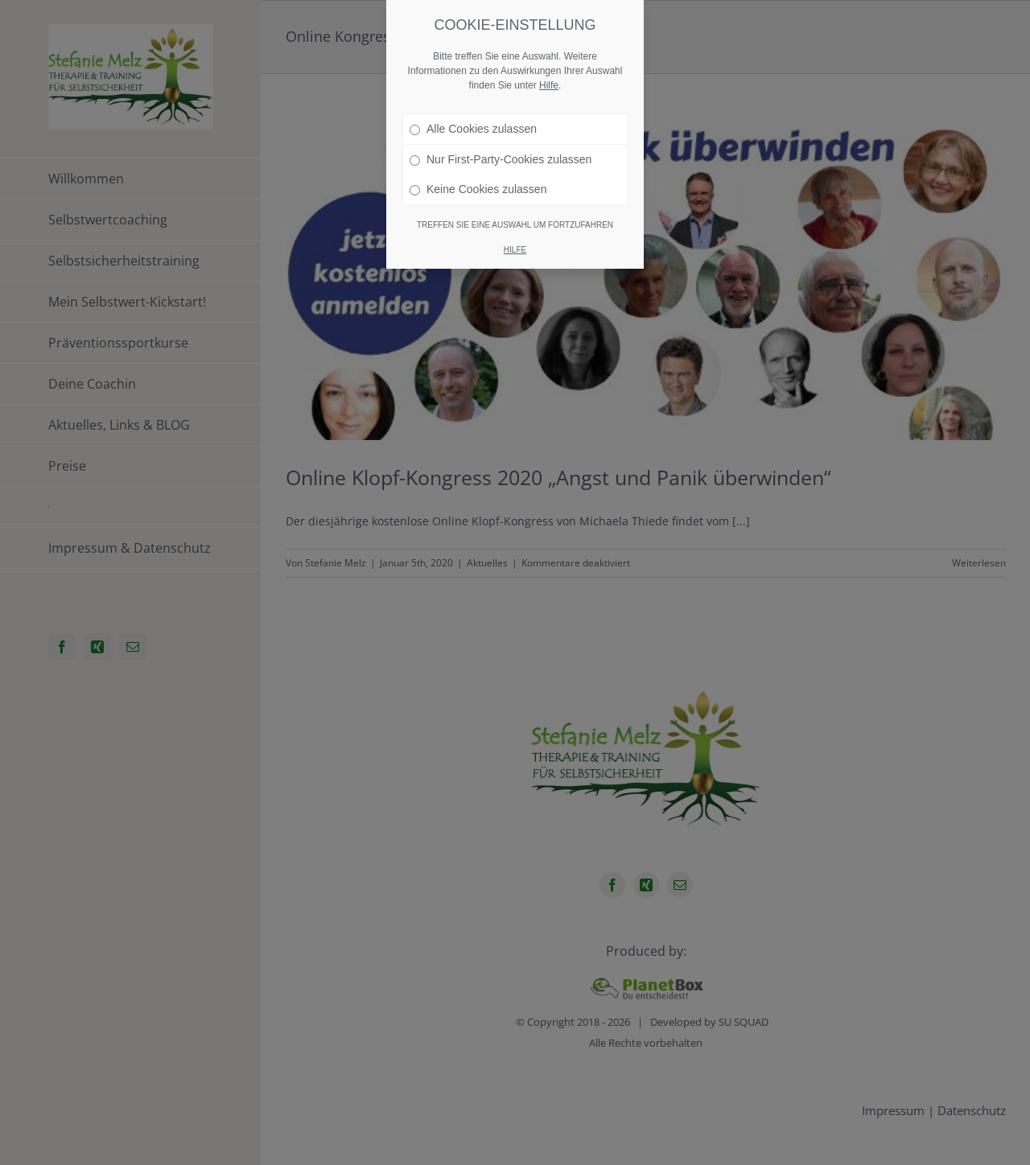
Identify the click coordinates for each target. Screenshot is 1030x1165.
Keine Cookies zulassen (478, 188)
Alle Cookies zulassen (473, 127)
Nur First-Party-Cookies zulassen (500, 158)
